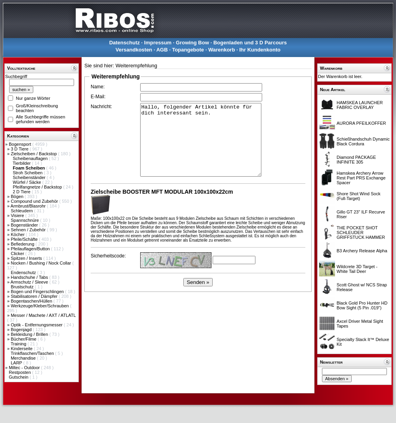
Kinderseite (22, 348)
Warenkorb (221, 50)
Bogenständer (25, 225)
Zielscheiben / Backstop (34, 153)
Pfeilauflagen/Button (31, 248)
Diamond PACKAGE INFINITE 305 (356, 159)
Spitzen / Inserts (27, 258)
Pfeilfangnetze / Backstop (38, 187)
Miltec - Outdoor (25, 367)
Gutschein (19, 377)
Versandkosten (134, 50)
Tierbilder (22, 163)
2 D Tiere (22, 191)
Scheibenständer (30, 177)
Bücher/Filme (24, 339)
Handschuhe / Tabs (30, 277)
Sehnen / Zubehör (29, 229)
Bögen (18, 196)
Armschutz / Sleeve (30, 282)
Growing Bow (192, 43)
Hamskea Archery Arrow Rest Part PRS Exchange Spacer (361, 178)
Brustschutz (23, 286)
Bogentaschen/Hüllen (32, 301)
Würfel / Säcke (27, 182)
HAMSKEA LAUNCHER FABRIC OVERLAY (360, 105)
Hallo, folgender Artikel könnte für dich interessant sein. (200, 140)
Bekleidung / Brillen (30, 334)
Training (19, 343)
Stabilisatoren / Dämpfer (35, 296)
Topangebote (188, 50)
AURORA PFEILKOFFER (361, 123)
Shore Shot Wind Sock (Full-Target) (359, 196)
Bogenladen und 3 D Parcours (250, 43)
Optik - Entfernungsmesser (37, 324)
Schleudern (22, 210)
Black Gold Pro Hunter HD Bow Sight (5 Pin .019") (362, 305)
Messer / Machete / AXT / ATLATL (43, 315)
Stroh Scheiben (28, 172)
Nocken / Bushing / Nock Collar (41, 263)
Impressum (157, 43)
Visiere (18, 215)
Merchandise (24, 358)
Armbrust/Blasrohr (29, 206)
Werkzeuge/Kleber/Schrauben (40, 305)
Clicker (18, 253)
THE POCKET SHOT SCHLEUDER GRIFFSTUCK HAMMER (361, 232)
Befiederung (23, 244)
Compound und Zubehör (35, 201)
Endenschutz (24, 272)
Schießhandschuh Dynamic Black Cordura (363, 141)
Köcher (18, 234)
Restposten (20, 372)
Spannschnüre (25, 220)
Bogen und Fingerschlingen (38, 291)
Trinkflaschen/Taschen (33, 353)
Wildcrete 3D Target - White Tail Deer (357, 269)
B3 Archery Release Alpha (362, 250)
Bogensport (20, 144)
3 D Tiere (20, 149)
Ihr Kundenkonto (259, 50)
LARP (17, 362)
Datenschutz (124, 43)
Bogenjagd (22, 329)
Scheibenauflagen (31, 158)
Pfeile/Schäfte (25, 239)
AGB (162, 50)
